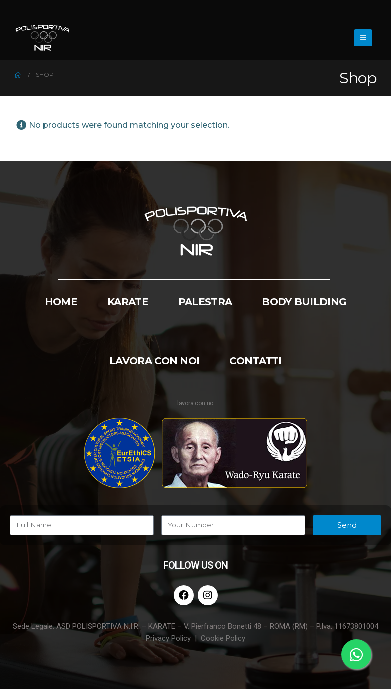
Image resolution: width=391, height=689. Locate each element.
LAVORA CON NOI (154, 360)
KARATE (127, 301)
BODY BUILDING (304, 301)
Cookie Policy (223, 638)
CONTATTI (255, 360)
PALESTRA (205, 301)
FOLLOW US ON (195, 565)
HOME (61, 301)
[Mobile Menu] (363, 37)
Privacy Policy (168, 638)
